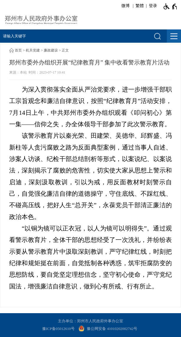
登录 (153, 6)
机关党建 (33, 50)
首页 (18, 50)
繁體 (140, 6)
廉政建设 (51, 50)
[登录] (152, 6)
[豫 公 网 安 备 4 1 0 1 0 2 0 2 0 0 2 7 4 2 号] (108, 329)
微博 (125, 6)
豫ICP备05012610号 (58, 329)
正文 (65, 50)
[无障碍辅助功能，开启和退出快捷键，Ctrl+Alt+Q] (170, 6)
